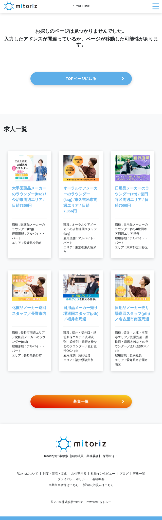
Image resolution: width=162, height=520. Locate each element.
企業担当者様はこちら (63, 485)
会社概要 (98, 479)
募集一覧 (139, 473)
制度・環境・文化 (55, 473)
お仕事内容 (78, 473)
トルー (106, 502)
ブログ (124, 473)
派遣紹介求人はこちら (98, 485)
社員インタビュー (103, 473)
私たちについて (27, 473)
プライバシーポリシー (73, 479)
